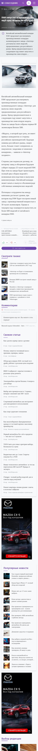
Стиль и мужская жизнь (14, 492)
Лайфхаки (13, 356)
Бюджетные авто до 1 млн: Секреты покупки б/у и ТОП (16, 456)
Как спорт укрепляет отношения (15, 412)
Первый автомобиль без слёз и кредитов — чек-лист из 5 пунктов (18, 435)
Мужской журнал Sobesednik (11, 326)
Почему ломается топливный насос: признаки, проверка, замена (16, 352)
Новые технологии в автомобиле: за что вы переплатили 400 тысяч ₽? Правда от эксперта (19, 467)
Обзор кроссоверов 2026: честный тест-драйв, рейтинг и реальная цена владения (18, 362)
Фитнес (20, 417)
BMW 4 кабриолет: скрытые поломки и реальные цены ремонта (18, 372)
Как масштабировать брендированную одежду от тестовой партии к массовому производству (18, 424)
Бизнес (27, 429)
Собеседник (11, 3)
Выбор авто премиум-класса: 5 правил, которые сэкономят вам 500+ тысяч (18, 393)
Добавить (30, 242)
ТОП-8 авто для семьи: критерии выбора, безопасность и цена (18, 445)
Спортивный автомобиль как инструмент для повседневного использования (18, 403)
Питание (20, 346)
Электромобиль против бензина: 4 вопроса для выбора (19, 382)
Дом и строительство (26, 492)
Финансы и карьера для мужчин (17, 429)
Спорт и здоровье (13, 346)
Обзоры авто (14, 366)
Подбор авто (14, 439)
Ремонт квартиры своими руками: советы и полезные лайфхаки (18, 488)
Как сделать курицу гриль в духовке (16, 341)
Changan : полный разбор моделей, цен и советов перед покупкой (18, 478)
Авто (22, 326)
